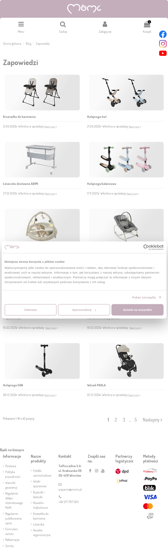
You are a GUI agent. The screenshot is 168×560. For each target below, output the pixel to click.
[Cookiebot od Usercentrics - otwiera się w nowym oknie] (146, 247)
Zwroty (9, 546)
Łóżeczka (38, 524)
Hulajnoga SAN (13, 385)
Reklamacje (12, 540)
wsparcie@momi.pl (70, 489)
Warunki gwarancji (11, 485)
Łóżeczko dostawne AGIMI (20, 184)
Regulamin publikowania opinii (13, 518)
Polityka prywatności (12, 474)
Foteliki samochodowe (42, 473)
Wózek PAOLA (96, 385)
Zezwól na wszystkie (137, 309)
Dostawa (10, 466)
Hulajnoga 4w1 (96, 117)
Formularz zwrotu (11, 531)
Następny (152, 420)
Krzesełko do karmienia (19, 117)
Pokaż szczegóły (144, 297)
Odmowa (30, 309)
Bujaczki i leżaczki (38, 494)
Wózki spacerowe (39, 483)
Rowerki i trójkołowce (40, 505)
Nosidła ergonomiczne (41, 532)
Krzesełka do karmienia (41, 516)
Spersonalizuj (84, 309)
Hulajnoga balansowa (101, 184)
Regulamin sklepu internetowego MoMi (14, 500)
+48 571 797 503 (68, 502)
